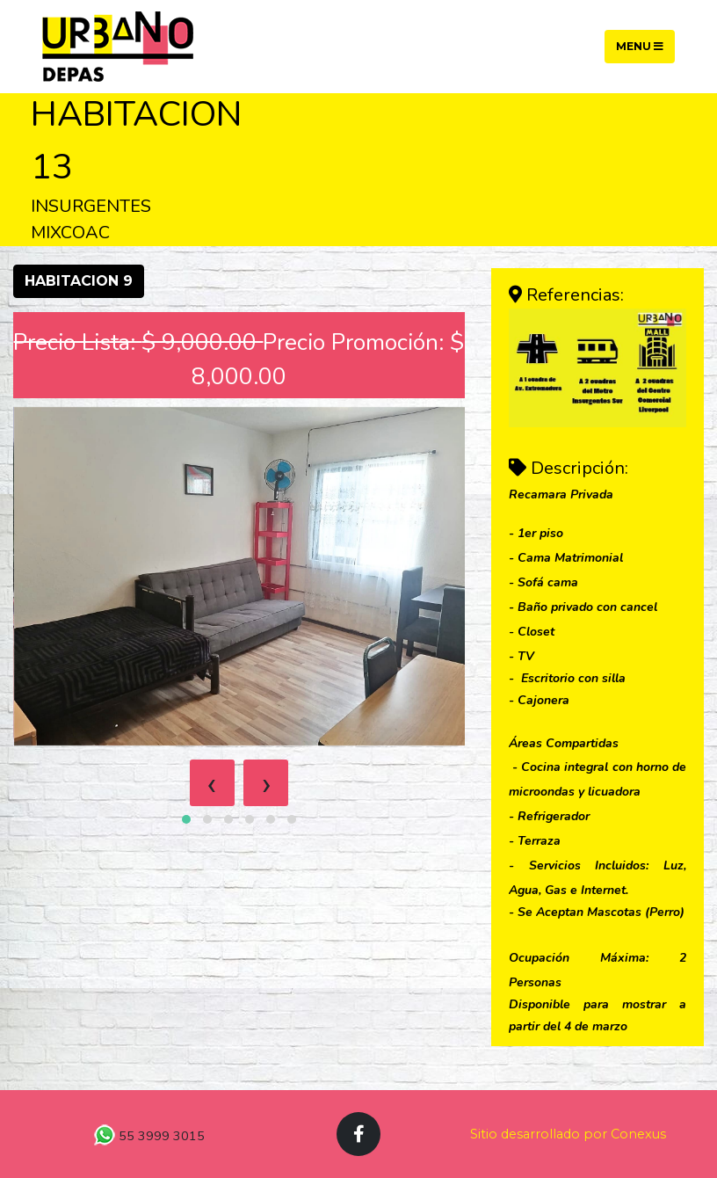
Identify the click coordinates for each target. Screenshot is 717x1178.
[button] (186, 819)
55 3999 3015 (160, 1136)
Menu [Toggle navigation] (639, 46)
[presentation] (212, 783)
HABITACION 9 (79, 281)
